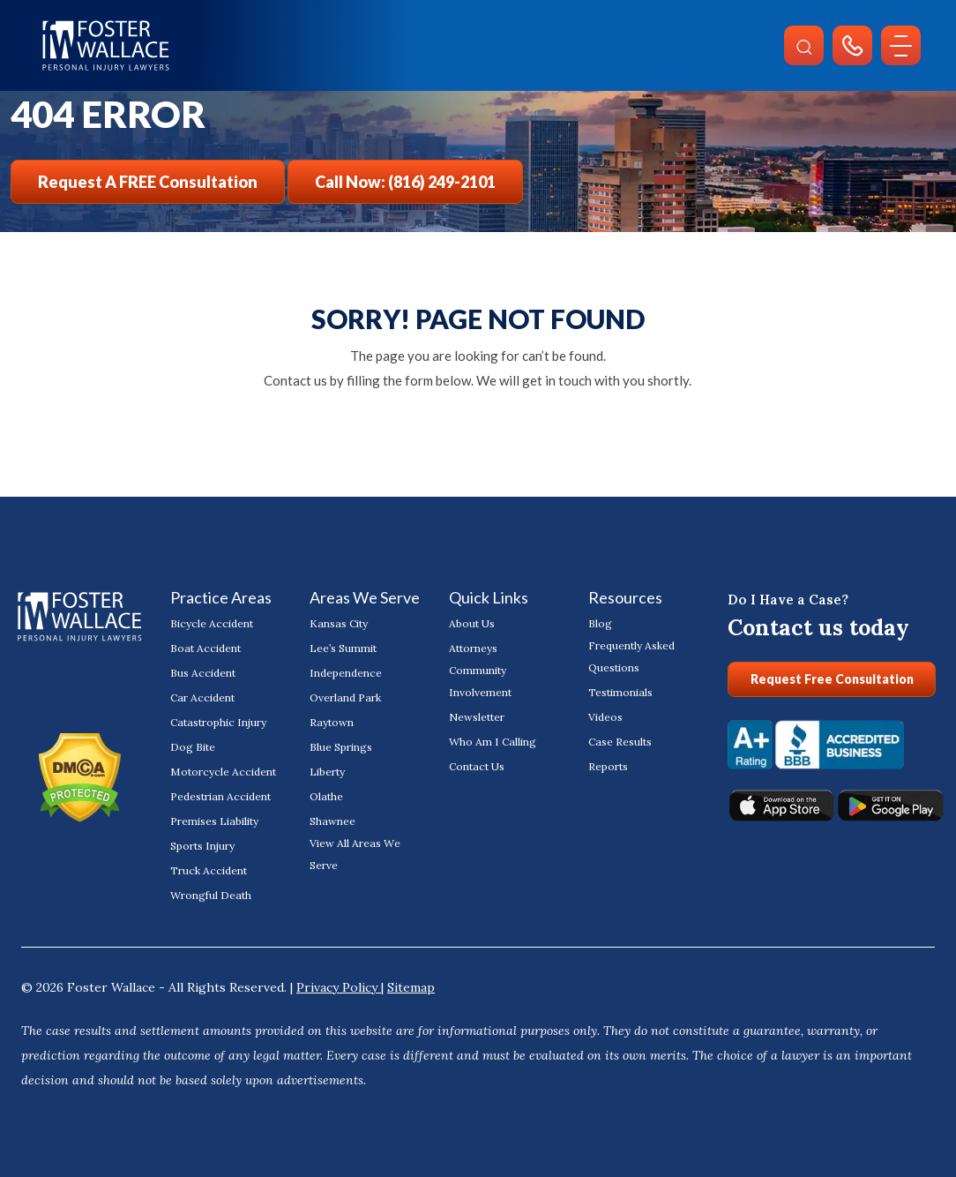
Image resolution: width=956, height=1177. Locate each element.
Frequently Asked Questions (631, 656)
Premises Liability (214, 821)
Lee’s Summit (343, 648)
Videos (605, 716)
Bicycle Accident (211, 623)
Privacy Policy (338, 987)
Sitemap (411, 987)
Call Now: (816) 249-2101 (405, 181)
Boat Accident (205, 648)
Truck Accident (208, 870)
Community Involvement (480, 681)
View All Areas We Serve (355, 854)
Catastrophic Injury (217, 722)
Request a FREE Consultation (148, 181)
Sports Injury (202, 845)
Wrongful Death (210, 895)
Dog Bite (192, 746)
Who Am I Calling (492, 741)
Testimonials (620, 692)
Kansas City (339, 623)
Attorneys (473, 648)
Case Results (620, 741)
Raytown (332, 722)
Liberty (327, 771)
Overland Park (345, 697)
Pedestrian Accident (220, 796)
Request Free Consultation (832, 678)
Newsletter (476, 716)
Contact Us (476, 766)
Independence (345, 672)
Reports (608, 766)
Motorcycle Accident (222, 771)
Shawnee (332, 821)
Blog (600, 623)
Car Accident (202, 697)
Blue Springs (341, 746)
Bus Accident (202, 672)
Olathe (326, 796)
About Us (472, 623)
